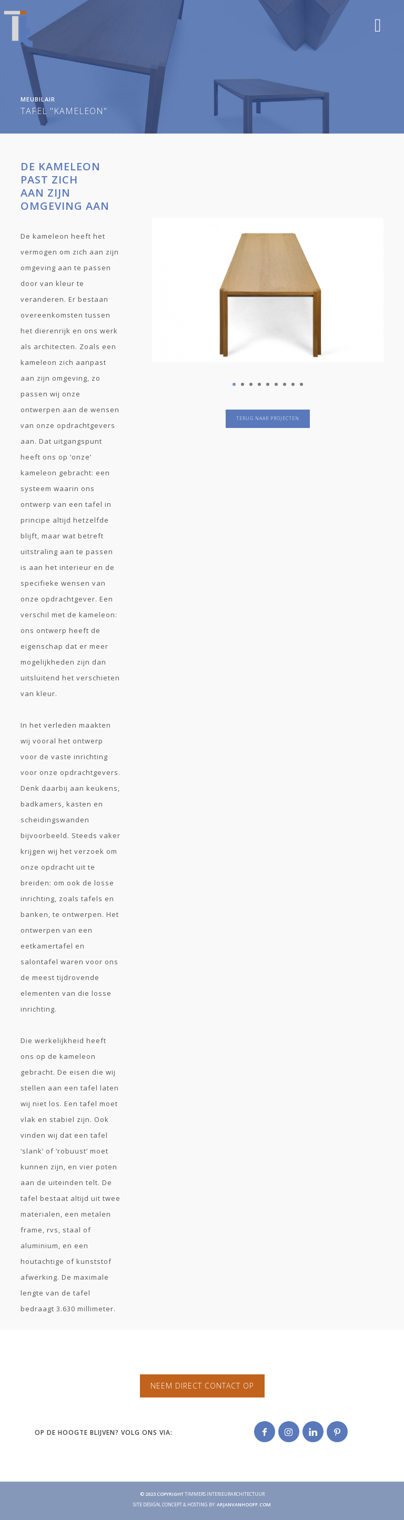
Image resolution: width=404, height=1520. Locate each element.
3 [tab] (251, 384)
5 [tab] (268, 384)
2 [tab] (242, 384)
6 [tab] (276, 384)
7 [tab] (284, 384)
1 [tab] (234, 384)
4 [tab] (259, 384)
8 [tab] (293, 384)
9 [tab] (301, 384)
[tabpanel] (267, 282)
